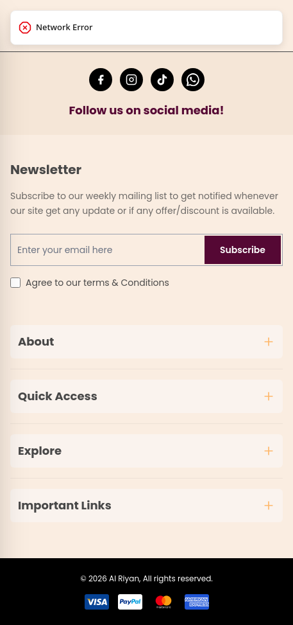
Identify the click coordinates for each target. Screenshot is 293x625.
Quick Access (146, 396)
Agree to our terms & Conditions (97, 282)
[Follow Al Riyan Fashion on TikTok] (162, 79)
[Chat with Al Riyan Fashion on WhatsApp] (193, 79)
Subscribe (242, 249)
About (146, 341)
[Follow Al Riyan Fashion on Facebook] (100, 79)
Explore (146, 451)
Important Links (146, 505)
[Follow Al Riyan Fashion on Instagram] (131, 79)
